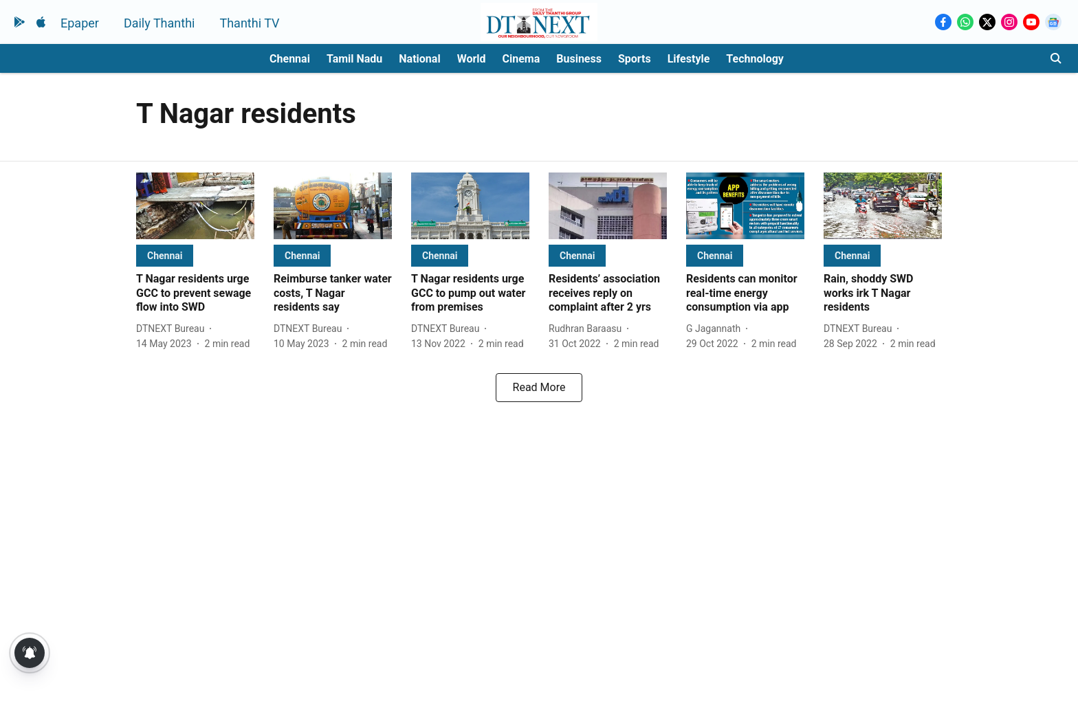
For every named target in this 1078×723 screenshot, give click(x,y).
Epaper (79, 23)
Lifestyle (689, 58)
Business (579, 58)
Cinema (521, 58)
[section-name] (164, 255)
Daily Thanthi (159, 23)
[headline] (195, 293)
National (419, 58)
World (471, 58)
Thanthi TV (249, 23)
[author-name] (173, 329)
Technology (755, 58)
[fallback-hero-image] (195, 206)
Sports (634, 58)
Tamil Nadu (354, 58)
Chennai (290, 58)
